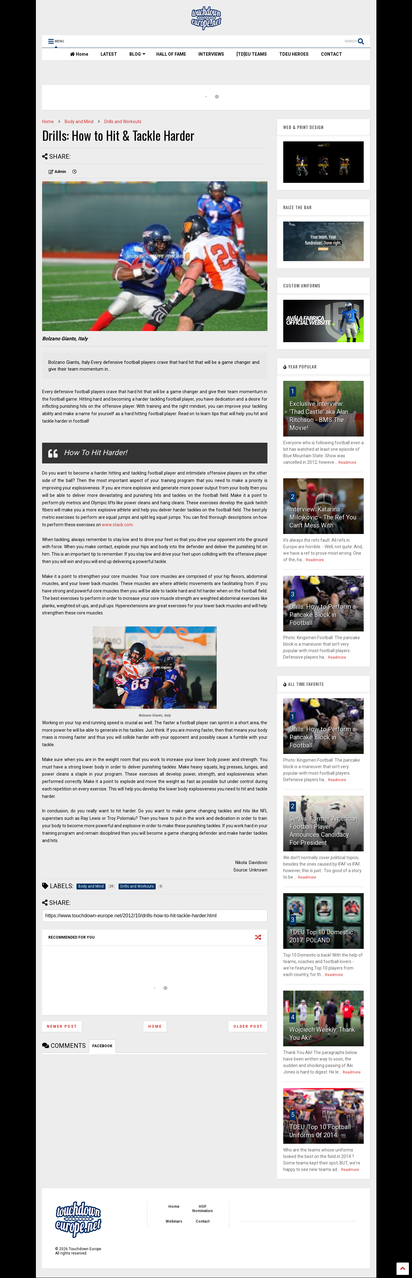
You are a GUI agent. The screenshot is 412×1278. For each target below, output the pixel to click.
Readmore (347, 462)
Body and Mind (79, 121)
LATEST (109, 54)
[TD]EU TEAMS (251, 54)
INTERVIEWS (211, 54)
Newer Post (62, 1026)
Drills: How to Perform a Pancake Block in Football (322, 614)
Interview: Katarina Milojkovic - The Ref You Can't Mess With (322, 517)
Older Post (248, 1026)
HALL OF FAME (171, 54)
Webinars (174, 1221)
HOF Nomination (202, 1208)
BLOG (137, 54)
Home (79, 54)
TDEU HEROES (294, 54)
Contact (203, 1221)
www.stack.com (117, 524)
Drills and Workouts (122, 121)
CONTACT (331, 54)
